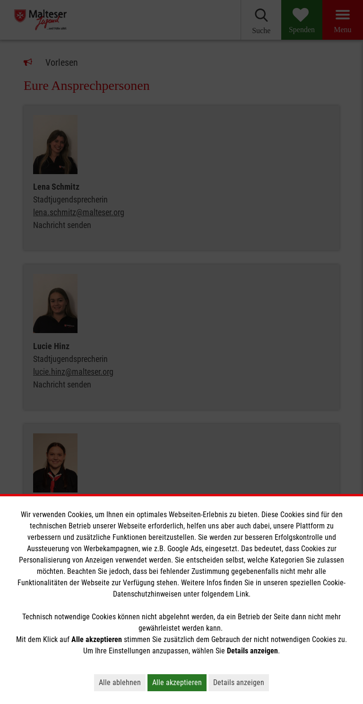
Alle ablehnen (120, 682)
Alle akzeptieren (177, 682)
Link (242, 594)
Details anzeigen (238, 682)
